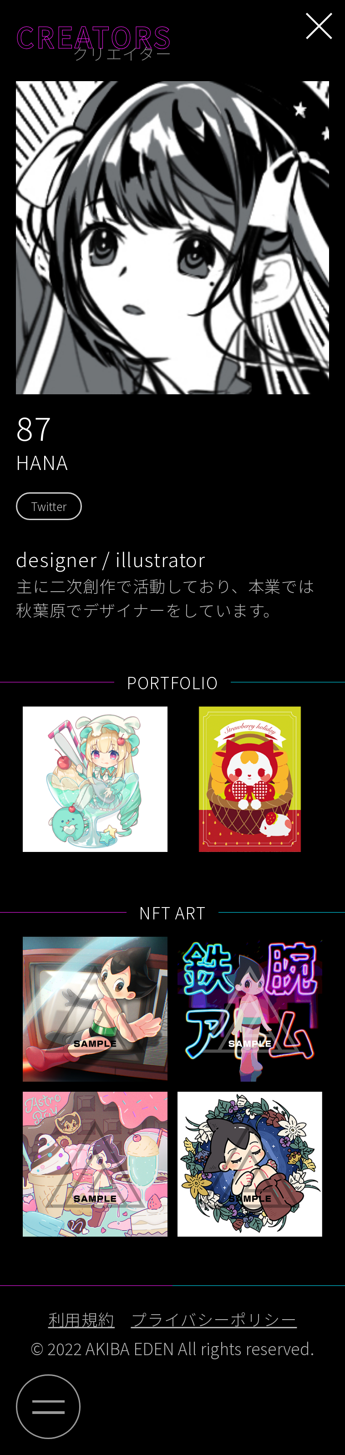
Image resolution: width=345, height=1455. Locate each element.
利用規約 (81, 1319)
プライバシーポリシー (214, 1319)
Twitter (48, 506)
